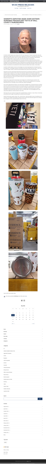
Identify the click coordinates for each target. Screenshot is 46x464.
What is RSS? (6, 453)
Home (5, 329)
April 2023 (5, 408)
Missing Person (6, 369)
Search (5, 333)
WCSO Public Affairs (5, 1)
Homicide (5, 365)
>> (33, 323)
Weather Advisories (7, 388)
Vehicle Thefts (6, 386)
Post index (5, 336)
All (4, 348)
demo (5, 442)
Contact (28, 461)
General (5, 362)
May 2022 (5, 418)
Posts (8, 449)
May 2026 (23, 305)
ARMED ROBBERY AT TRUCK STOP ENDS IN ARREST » (32, 14)
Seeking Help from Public (8, 379)
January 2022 (6, 425)
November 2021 (6, 430)
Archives (5, 338)
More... (5, 434)
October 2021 (6, 432)
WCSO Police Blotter (24, 1)
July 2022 (5, 413)
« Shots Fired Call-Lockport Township (10, 14)
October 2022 (6, 411)
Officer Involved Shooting (8, 372)
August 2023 (6, 406)
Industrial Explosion (7, 367)
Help (30, 461)
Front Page (16, 8)
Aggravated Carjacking (7, 353)
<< (12, 323)
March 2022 (6, 420)
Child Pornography (7, 360)
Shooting (5, 381)
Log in (44, 1)
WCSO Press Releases (14, 1)
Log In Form (29, 8)
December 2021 (6, 427)
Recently (5, 331)
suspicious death (6, 391)
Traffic (5, 384)
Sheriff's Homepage (22, 8)
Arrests (18, 24)
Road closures (6, 374)
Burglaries (5, 358)
